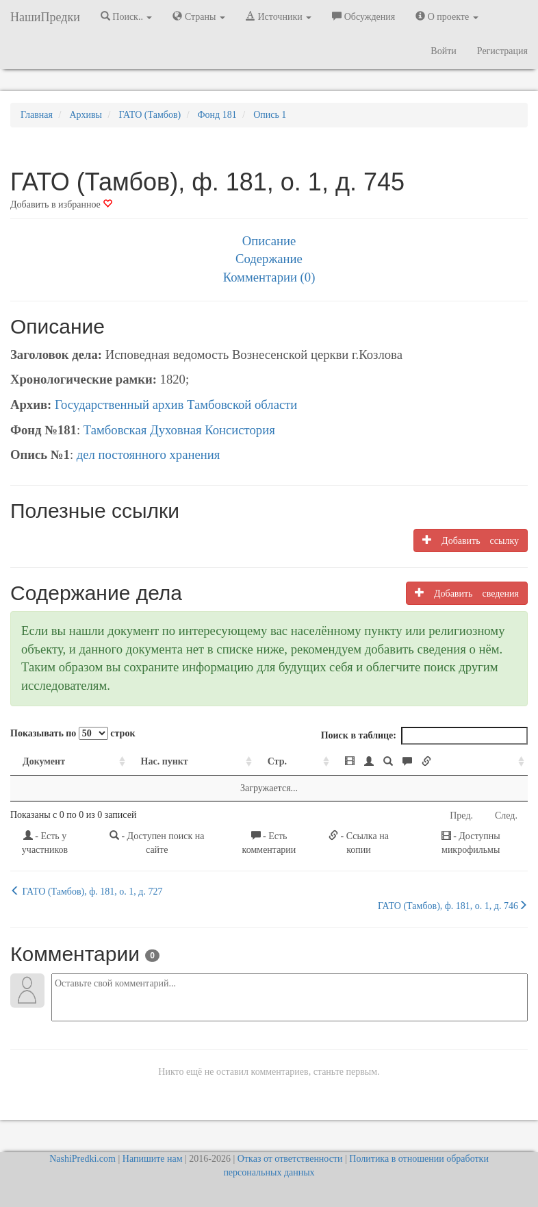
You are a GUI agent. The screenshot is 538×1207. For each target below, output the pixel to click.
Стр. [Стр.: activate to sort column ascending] (277, 761)
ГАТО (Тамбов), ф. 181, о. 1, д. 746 (453, 905)
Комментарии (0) (269, 277)
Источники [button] (278, 16)
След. (506, 815)
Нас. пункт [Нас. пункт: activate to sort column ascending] (164, 761)
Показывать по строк (72, 733)
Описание (269, 241)
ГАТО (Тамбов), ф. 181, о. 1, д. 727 (86, 891)
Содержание (269, 258)
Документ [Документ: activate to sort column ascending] (44, 761)
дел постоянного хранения (148, 454)
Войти (443, 51)
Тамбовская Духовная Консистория (179, 430)
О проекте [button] (446, 16)
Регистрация (502, 51)
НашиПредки (45, 17)
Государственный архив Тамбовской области (176, 404)
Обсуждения (363, 16)
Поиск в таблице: (424, 736)
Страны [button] (198, 16)
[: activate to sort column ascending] (430, 762)
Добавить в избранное (61, 204)
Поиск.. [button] (127, 16)
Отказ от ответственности (290, 1159)
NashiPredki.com (82, 1159)
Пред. (461, 815)
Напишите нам (153, 1159)
